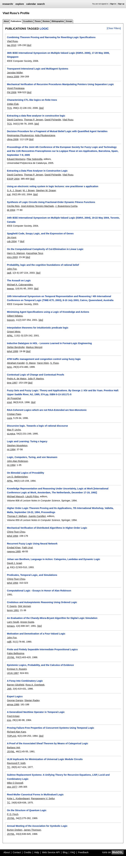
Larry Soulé (13, 622)
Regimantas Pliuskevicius (20, 135)
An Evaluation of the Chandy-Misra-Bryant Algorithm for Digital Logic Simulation (52, 618)
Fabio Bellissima (15, 653)
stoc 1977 (12, 787)
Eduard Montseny (16, 159)
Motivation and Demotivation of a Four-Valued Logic (36, 633)
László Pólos (32, 496)
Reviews (46, 21)
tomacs (10, 626)
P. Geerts (12, 606)
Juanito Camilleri (37, 516)
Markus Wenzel (34, 347)
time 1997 (12, 382)
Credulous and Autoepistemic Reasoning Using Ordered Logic (42, 602)
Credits (27, 852)
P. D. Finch (12, 814)
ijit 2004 (11, 210)
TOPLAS (11, 736)
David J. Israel (14, 563)
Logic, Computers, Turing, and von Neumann (32, 457)
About (6, 21)
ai (8, 567)
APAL (10, 335)
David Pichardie (53, 119)
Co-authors (28, 21)
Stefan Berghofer (16, 347)
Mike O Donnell (15, 783)
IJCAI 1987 (13, 673)
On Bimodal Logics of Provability (25, 472)
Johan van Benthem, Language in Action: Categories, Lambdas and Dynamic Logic (53, 559)
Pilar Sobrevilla (34, 159)
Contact (17, 852)
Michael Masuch (15, 496)
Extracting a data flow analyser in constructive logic (36, 115)
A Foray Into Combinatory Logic (25, 681)
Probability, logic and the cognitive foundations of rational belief (43, 265)
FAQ (72, 852)
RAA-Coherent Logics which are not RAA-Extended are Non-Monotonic (47, 410)
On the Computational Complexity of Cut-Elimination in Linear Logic (45, 249)
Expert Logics (14, 696)
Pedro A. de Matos (16, 378)
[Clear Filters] (114, 28)
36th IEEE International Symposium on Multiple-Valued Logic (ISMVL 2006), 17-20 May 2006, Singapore (58, 55)
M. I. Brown (29, 190)
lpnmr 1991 (13, 610)
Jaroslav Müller (15, 72)
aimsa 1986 (13, 704)
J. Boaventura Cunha (66, 206)
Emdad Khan (14, 547)
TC (8, 767)
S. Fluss (54, 363)
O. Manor (31, 363)
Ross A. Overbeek (34, 684)
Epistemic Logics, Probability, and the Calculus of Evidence (40, 665)
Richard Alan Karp (16, 731)
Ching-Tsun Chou (16, 531)
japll (9, 272)
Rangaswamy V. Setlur (43, 798)
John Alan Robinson (17, 461)
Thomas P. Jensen (33, 119)
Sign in (113, 4)
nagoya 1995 (14, 551)
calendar (31, 4)
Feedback (83, 852)
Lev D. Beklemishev (17, 476)
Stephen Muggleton (17, 445)
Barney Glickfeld (15, 684)
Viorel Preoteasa (15, 88)
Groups (69, 21)
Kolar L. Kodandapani (18, 798)
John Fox (12, 269)
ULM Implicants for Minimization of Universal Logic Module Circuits (45, 759)
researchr (7, 4)
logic (44, 28)
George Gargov (15, 700)
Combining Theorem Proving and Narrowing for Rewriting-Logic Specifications (51, 37)
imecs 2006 (13, 76)
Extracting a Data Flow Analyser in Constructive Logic (37, 170)
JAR (9, 688)
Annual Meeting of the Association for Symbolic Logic (37, 826)
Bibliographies (58, 21)
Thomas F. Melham (17, 516)
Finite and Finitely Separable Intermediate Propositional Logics (42, 649)
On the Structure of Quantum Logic (26, 810)
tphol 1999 (12, 351)
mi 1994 (11, 449)
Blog (65, 852)
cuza (9, 418)
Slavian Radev (32, 700)
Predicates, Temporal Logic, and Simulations (32, 575)
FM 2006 (11, 92)
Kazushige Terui (34, 253)
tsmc (9, 367)
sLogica (11, 433)
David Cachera (14, 119)
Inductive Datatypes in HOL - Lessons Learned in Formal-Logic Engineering (49, 343)
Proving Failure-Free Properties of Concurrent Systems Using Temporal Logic (50, 728)
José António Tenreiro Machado (37, 206)
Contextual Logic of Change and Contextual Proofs (35, 374)
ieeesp (10, 288)
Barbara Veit (13, 747)
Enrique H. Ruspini (17, 669)
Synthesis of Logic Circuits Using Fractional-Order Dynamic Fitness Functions (51, 202)
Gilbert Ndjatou (15, 316)
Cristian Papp (14, 414)
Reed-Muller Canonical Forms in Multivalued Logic (35, 794)
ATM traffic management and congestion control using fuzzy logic (44, 359)
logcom (10, 320)
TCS (9, 108)
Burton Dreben (14, 830)
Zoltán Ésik (13, 104)
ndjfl (9, 641)
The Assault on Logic (19, 280)
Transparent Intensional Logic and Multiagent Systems (37, 68)
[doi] (29, 45)
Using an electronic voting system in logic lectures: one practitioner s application (52, 186)
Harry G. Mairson (16, 253)
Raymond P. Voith (16, 763)
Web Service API (51, 852)
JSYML (10, 657)
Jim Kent (11, 237)
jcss (9, 720)
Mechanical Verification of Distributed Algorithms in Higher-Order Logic (47, 528)
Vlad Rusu (12, 41)
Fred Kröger (13, 716)
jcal (8, 194)
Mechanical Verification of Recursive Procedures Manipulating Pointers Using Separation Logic (60, 84)
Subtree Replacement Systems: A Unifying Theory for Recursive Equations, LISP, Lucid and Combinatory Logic (58, 777)
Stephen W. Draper (46, 190)
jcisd (9, 402)
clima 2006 (12, 139)
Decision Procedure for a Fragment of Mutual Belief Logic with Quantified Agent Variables (57, 131)
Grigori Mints (13, 331)
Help (36, 852)
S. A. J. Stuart (14, 190)
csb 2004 (11, 241)
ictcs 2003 (12, 257)
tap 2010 (11, 45)
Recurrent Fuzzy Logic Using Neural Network (32, 543)
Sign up (121, 4)
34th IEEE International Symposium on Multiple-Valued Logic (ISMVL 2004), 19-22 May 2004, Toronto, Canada (63, 219)
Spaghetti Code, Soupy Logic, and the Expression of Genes (40, 233)
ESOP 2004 (13, 178)
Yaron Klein (43, 363)
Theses (38, 21)
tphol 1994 (12, 536)
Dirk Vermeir (24, 606)
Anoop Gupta (27, 622)
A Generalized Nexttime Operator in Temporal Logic (36, 712)
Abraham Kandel (15, 363)
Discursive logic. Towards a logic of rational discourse (37, 425)
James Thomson (32, 830)
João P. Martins (36, 378)
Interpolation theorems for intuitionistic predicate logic (37, 327)
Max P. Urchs (14, 429)
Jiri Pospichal (14, 398)
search (41, 4)
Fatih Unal (27, 547)
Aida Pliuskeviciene (45, 135)
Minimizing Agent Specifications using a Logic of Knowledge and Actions (48, 312)
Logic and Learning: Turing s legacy (27, 441)
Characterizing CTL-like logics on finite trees (32, 100)
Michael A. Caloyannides (20, 284)
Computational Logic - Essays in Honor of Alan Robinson (39, 590)
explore (19, 4)
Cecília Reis (13, 206)
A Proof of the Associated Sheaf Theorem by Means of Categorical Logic (47, 743)
